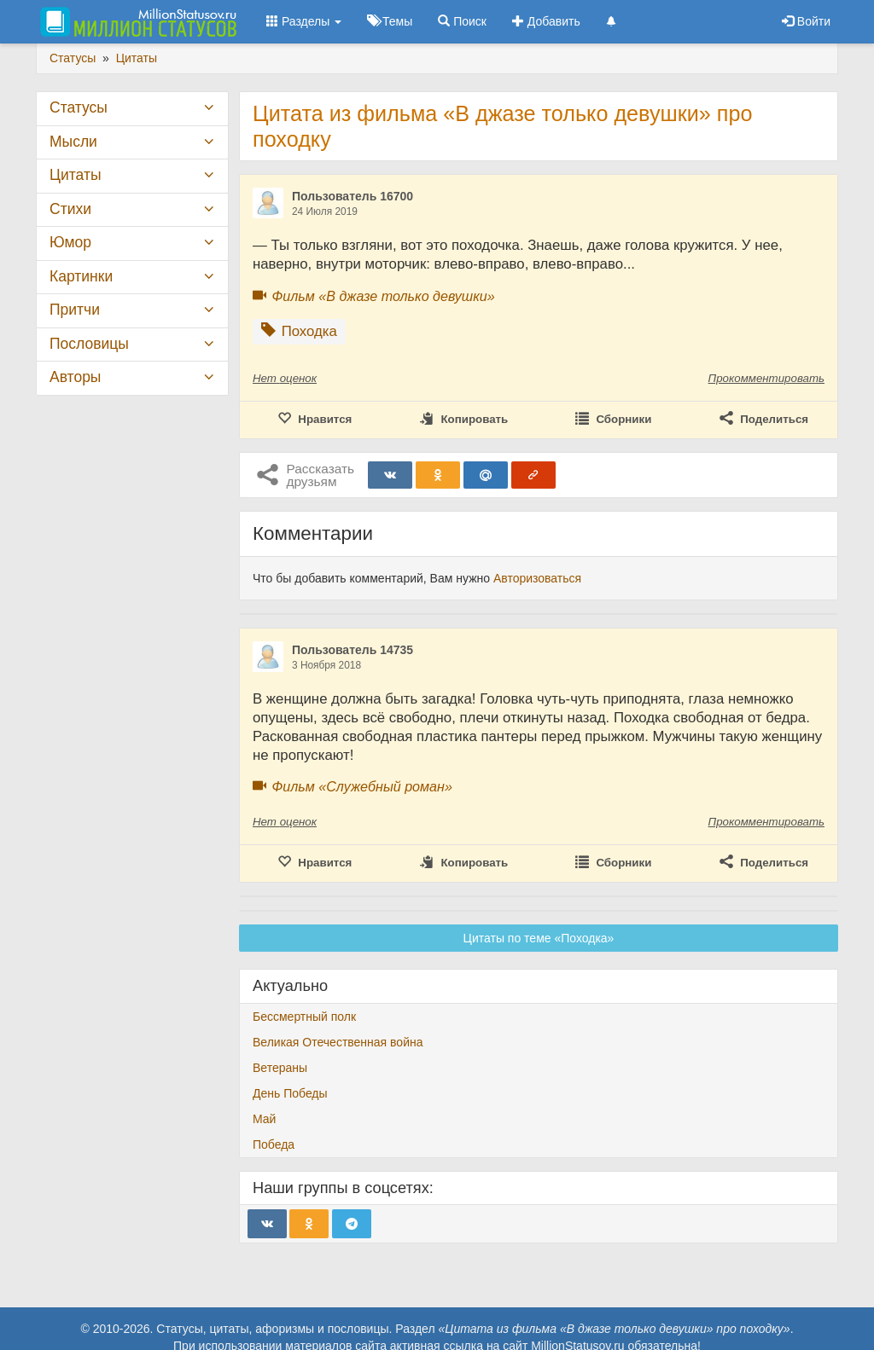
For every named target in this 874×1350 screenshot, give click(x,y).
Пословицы (89, 343)
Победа (273, 1144)
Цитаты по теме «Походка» (539, 938)
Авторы (75, 376)
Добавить (546, 21)
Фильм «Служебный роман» (361, 786)
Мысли (73, 141)
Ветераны (280, 1068)
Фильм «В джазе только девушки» (382, 296)
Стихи (70, 208)
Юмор (70, 242)
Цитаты (75, 174)
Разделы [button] (303, 21)
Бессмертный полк (304, 1016)
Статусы (79, 107)
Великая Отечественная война (338, 1042)
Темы (389, 21)
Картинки (81, 276)
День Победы (290, 1093)
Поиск (462, 21)
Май (264, 1119)
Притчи (75, 309)
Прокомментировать (766, 378)
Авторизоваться (537, 578)
